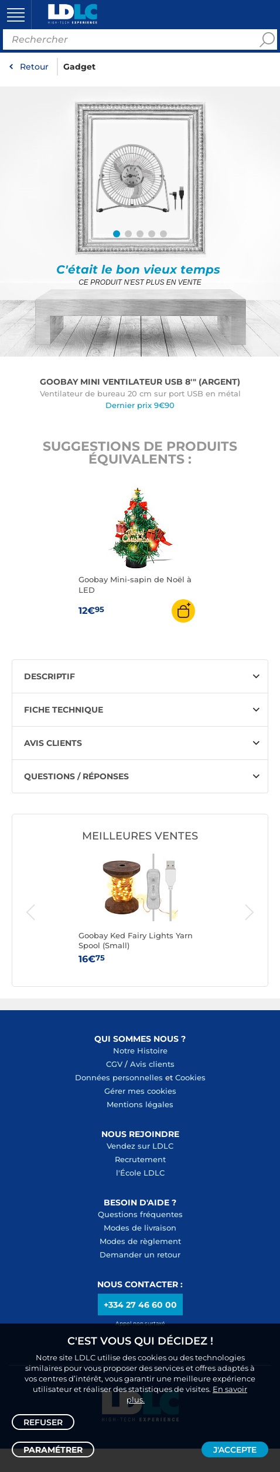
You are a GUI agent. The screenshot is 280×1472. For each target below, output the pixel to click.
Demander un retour (140, 1254)
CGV (114, 1064)
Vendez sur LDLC (140, 1145)
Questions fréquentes (140, 1214)
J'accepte (235, 1450)
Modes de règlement (140, 1241)
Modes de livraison (140, 1227)
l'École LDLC (140, 1172)
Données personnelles (119, 1077)
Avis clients (152, 1064)
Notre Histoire (140, 1050)
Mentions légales (140, 1104)
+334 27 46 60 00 (140, 1305)
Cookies (190, 1077)
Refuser (43, 1422)
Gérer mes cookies (140, 1091)
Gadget (79, 66)
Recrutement (140, 1159)
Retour (34, 66)
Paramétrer (53, 1450)
